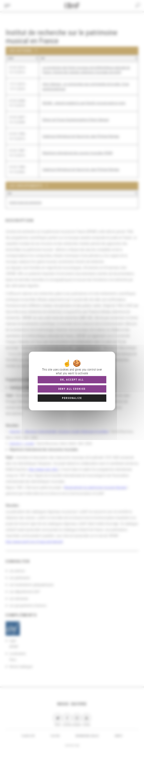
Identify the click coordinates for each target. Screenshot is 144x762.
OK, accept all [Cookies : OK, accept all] (72, 379)
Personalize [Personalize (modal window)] (72, 398)
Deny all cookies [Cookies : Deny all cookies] (72, 388)
